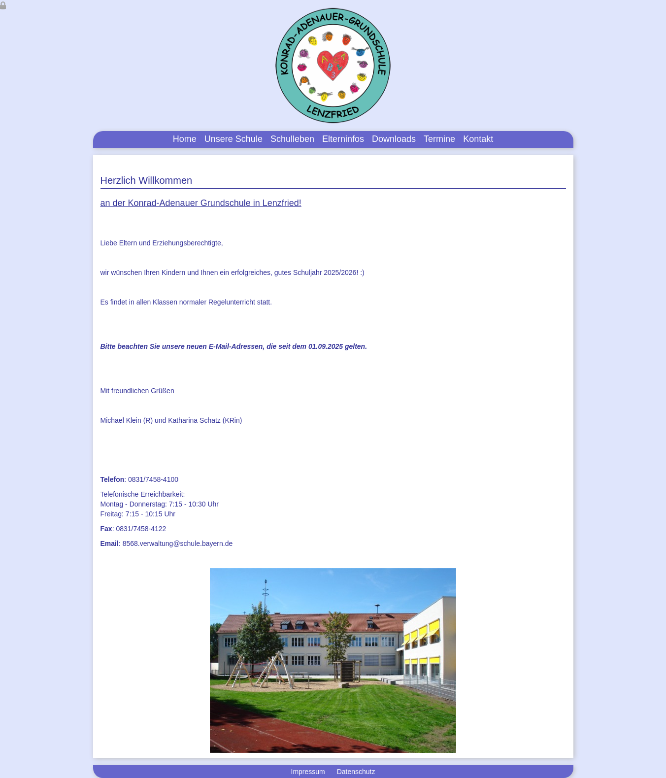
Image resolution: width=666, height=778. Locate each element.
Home (185, 139)
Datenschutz (356, 772)
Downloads (394, 139)
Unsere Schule (233, 139)
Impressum (308, 772)
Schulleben (292, 139)
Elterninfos (343, 139)
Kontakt (478, 139)
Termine (439, 139)
